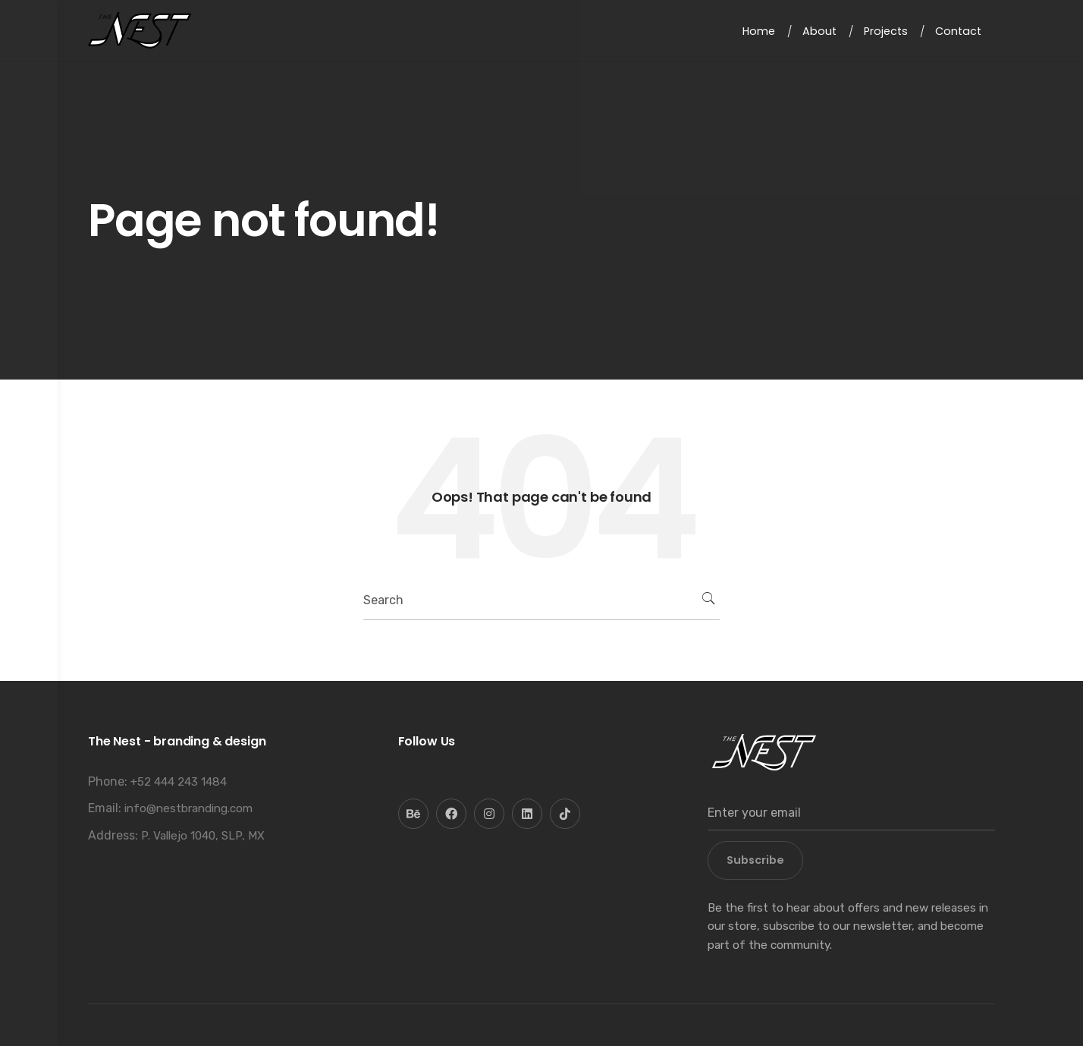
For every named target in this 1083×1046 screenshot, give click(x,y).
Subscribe (755, 860)
